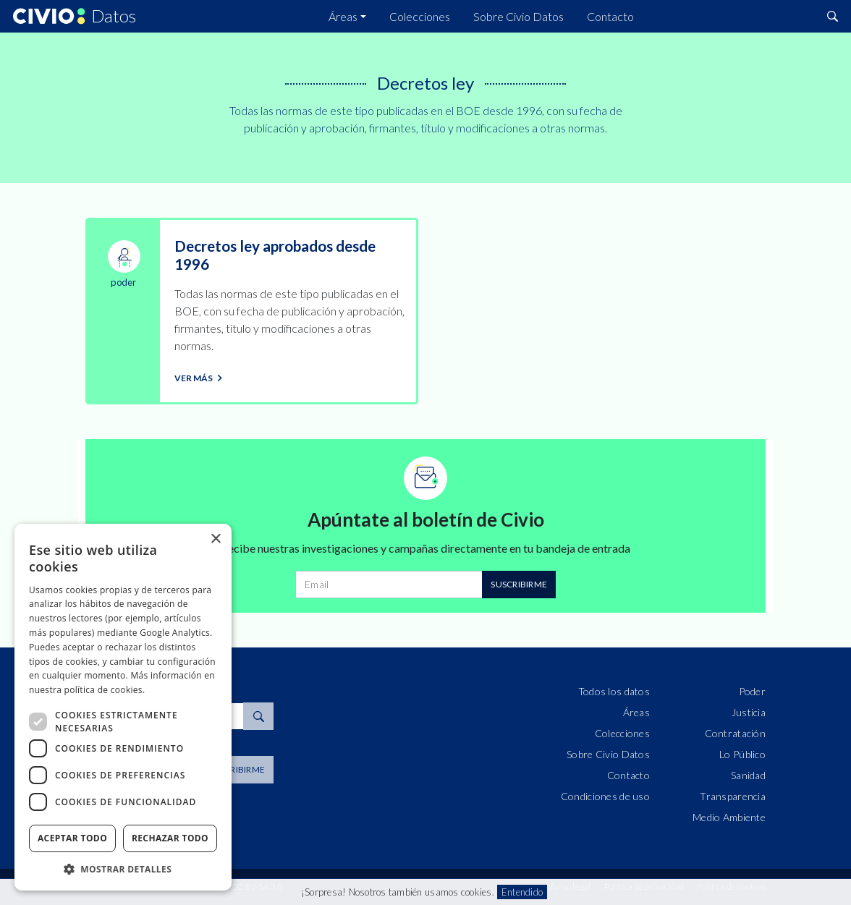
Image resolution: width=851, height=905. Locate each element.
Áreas (343, 16)
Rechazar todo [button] (170, 838)
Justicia (749, 712)
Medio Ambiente (729, 817)
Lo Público (742, 754)
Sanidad (748, 775)
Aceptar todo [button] (72, 838)
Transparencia (733, 796)
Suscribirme (519, 584)
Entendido (522, 892)
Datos (113, 16)
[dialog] (123, 707)
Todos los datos (614, 691)
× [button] (215, 539)
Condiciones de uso (605, 796)
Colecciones (419, 16)
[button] (123, 869)
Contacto (610, 16)
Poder (752, 691)
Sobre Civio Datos (518, 16)
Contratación (735, 733)
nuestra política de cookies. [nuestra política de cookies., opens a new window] (87, 690)
